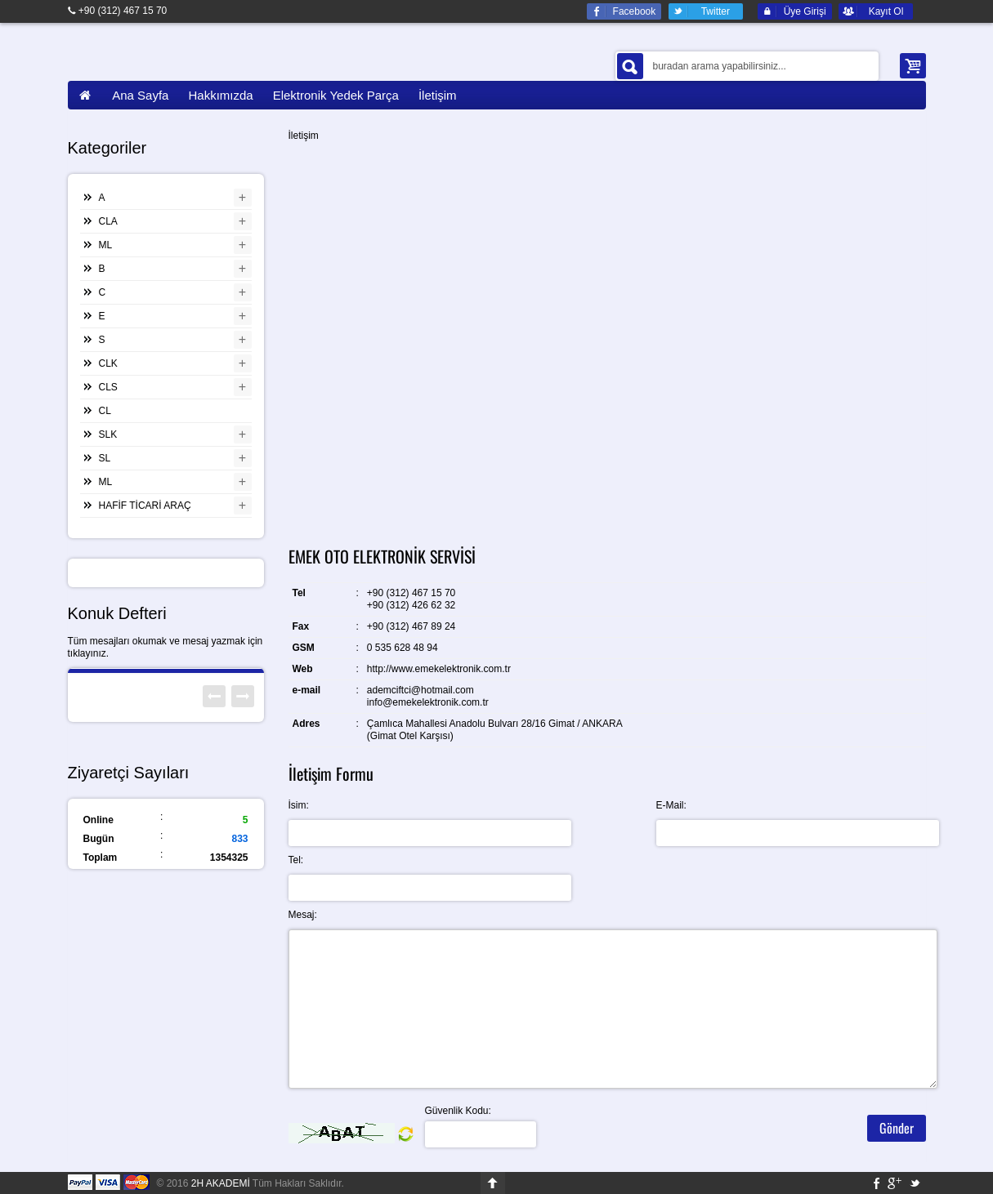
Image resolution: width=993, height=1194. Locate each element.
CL (105, 411)
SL (105, 458)
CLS (108, 387)
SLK (108, 434)
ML (106, 245)
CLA (108, 221)
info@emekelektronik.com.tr (428, 702)
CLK (108, 363)
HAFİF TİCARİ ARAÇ (145, 505)
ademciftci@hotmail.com (420, 690)
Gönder (896, 1128)
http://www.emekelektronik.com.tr (439, 669)
